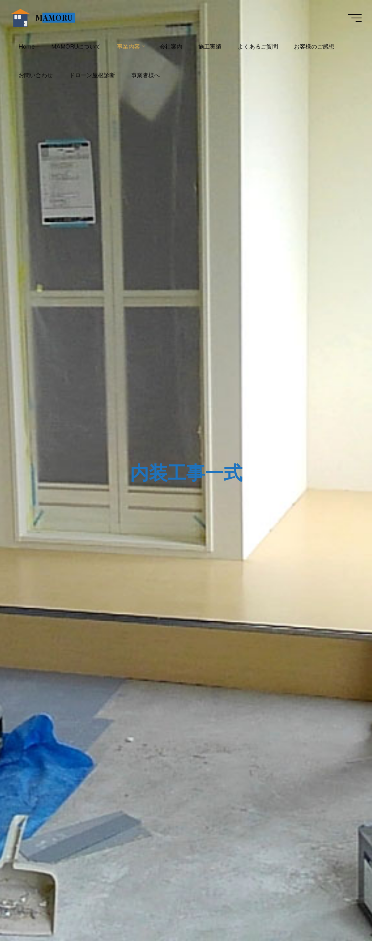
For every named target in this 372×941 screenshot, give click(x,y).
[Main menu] (354, 18)
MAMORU (55, 18)
